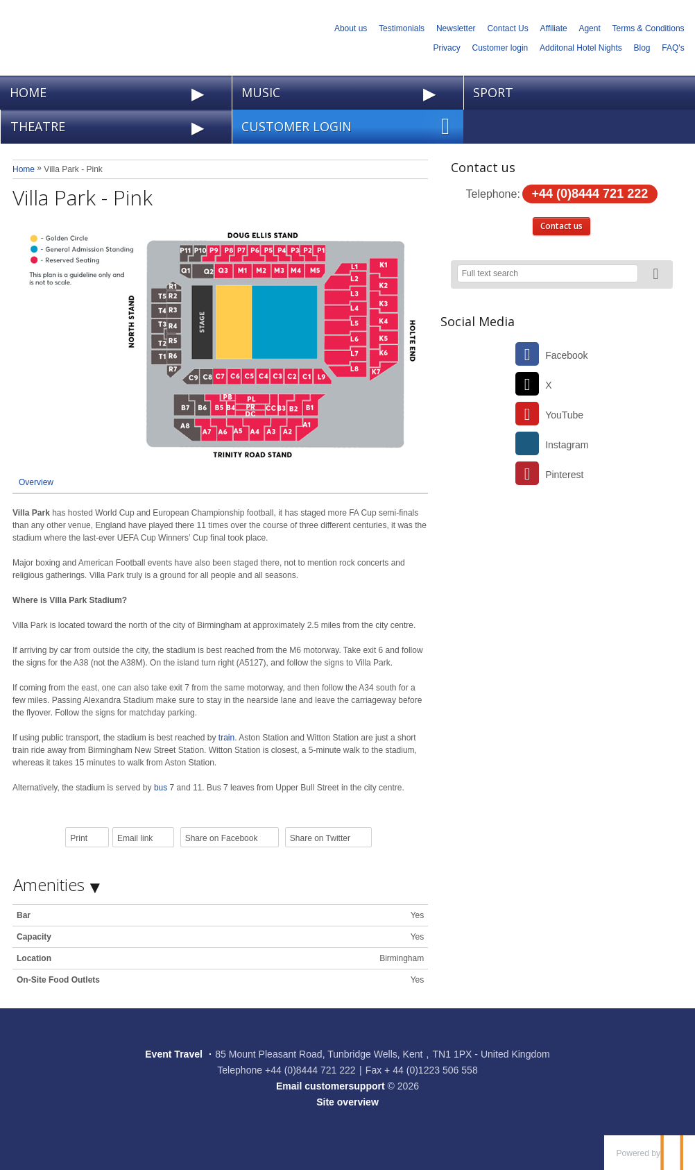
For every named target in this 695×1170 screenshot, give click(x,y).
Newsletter (456, 28)
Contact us (561, 226)
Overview (36, 482)
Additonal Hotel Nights (581, 48)
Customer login (500, 48)
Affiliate (553, 28)
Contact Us (507, 28)
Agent (589, 28)
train (226, 738)
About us (350, 28)
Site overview (347, 1102)
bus (160, 787)
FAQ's (673, 48)
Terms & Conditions (648, 28)
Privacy (446, 48)
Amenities (49, 884)
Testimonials (401, 28)
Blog (642, 48)
